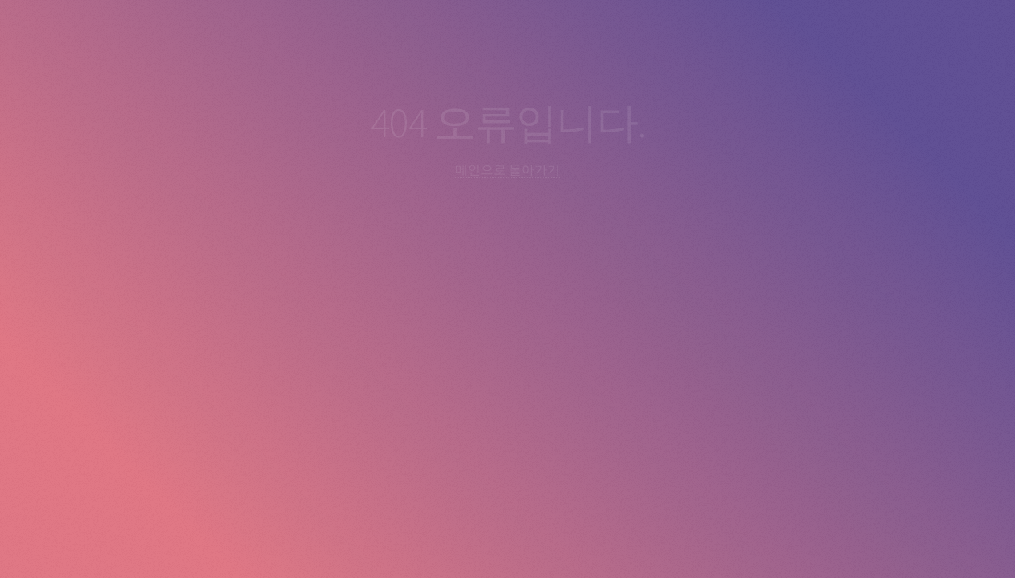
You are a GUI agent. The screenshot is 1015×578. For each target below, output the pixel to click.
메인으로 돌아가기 (507, 169)
